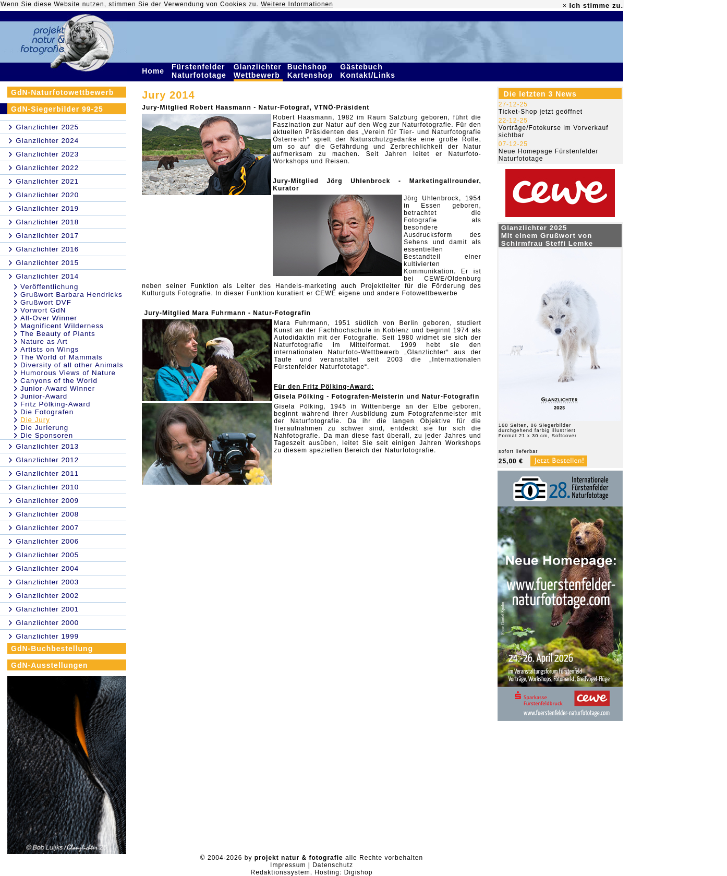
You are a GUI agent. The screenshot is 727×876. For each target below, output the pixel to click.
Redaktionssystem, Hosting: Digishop (312, 872)
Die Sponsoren (46, 435)
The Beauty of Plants (57, 334)
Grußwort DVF (45, 302)
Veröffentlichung (49, 287)
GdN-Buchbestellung (52, 648)
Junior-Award (43, 396)
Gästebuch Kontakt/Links (368, 71)
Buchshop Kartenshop (311, 71)
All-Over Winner (48, 318)
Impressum (288, 865)
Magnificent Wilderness (62, 326)
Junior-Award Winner (57, 388)
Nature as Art (44, 341)
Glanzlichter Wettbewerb (258, 71)
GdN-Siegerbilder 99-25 (57, 109)
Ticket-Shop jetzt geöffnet (541, 111)
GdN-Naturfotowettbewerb (62, 92)
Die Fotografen (47, 412)
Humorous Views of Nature (68, 373)
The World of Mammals (61, 357)
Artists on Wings (49, 349)
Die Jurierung (44, 427)
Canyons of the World (59, 381)
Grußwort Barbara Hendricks (71, 294)
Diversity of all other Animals (71, 365)
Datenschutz (332, 865)
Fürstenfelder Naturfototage (200, 71)
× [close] (565, 5)
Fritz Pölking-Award (55, 404)
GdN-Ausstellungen (49, 665)
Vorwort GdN (43, 310)
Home (154, 71)
